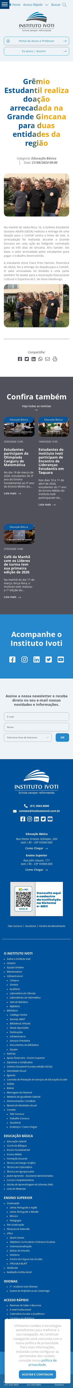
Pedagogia (15, 1220)
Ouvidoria (30, 926)
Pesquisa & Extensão (18, 1229)
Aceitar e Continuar (37, 1374)
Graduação (13, 1203)
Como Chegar (34, 848)
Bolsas (10, 1088)
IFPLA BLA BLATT (18, 1263)
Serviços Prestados (20, 1040)
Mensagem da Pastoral (19, 1092)
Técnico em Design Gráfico (21, 1162)
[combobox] (28, 737)
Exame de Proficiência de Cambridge (30, 1290)
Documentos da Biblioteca (24, 1045)
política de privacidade (43, 1362)
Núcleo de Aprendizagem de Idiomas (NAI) (30, 1184)
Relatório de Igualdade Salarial (23, 1096)
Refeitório (15, 1006)
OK (62, 737)
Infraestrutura (18, 1036)
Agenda (11, 1075)
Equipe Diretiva (15, 967)
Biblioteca (12, 1010)
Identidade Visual (16, 1070)
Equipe (14, 1049)
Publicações (16, 1032)
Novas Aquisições (19, 1027)
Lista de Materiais (16, 1188)
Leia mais (10, 493)
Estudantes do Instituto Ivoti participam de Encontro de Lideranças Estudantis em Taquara (51, 461)
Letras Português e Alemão (24, 1211)
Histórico (14, 1254)
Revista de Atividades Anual (22, 1105)
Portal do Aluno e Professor (36, 41)
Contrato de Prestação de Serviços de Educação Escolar (37, 1079)
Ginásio (14, 984)
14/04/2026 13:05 (48, 441)
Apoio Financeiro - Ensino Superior (26, 1057)
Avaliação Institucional (19, 1272)
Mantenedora (14, 971)
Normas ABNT (17, 1019)
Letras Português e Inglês (23, 1207)
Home (14, 5)
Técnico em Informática (19, 1167)
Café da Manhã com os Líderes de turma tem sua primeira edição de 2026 (17, 564)
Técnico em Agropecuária (20, 1171)
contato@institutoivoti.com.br (36, 811)
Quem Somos (17, 1237)
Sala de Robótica (19, 1002)
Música (14, 1216)
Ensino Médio (14, 1154)
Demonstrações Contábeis (21, 1101)
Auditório (15, 989)
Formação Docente (17, 1158)
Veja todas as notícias (36, 406)
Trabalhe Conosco (19, 1118)
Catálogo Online (18, 1014)
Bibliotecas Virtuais (20, 1023)
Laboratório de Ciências (23, 993)
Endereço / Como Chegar (23, 1126)
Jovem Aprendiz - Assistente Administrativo (30, 1175)
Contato (11, 1109)
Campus (14, 980)
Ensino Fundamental (18, 1149)
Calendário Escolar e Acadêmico (27, 1313)
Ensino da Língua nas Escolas (26, 1259)
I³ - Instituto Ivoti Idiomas (24, 1286)
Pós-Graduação (15, 1224)
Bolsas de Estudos (20, 1250)
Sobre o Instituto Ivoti (18, 958)
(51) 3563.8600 (36, 806)
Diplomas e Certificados (20, 1062)
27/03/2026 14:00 (13, 548)
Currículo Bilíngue (17, 1145)
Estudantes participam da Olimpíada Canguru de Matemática (16, 457)
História (11, 963)
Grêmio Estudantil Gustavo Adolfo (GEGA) (29, 1066)
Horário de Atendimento (52, 926)
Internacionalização (21, 1246)
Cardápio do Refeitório (22, 1318)
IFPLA (10, 1233)
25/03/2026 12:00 (13, 441)
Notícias (11, 1053)
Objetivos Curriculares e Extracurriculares (32, 1242)
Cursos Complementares (20, 1180)
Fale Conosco (15, 926)
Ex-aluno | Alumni (44, 51)
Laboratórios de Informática (25, 997)
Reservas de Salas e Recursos (25, 1305)
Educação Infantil (16, 1141)
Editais (10, 1083)
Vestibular (12, 1267)
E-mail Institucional (20, 1309)
